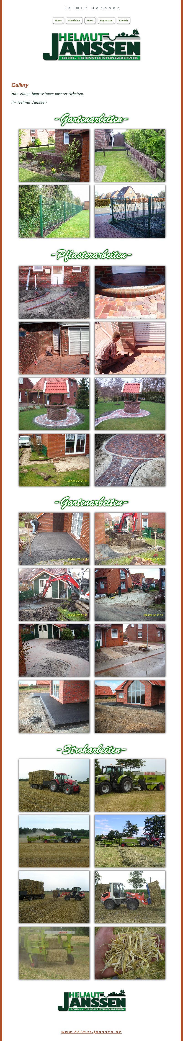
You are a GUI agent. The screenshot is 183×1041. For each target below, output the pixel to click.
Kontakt (122, 20)
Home (57, 20)
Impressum (104, 20)
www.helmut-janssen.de (91, 1032)
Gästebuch (72, 20)
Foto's (88, 20)
